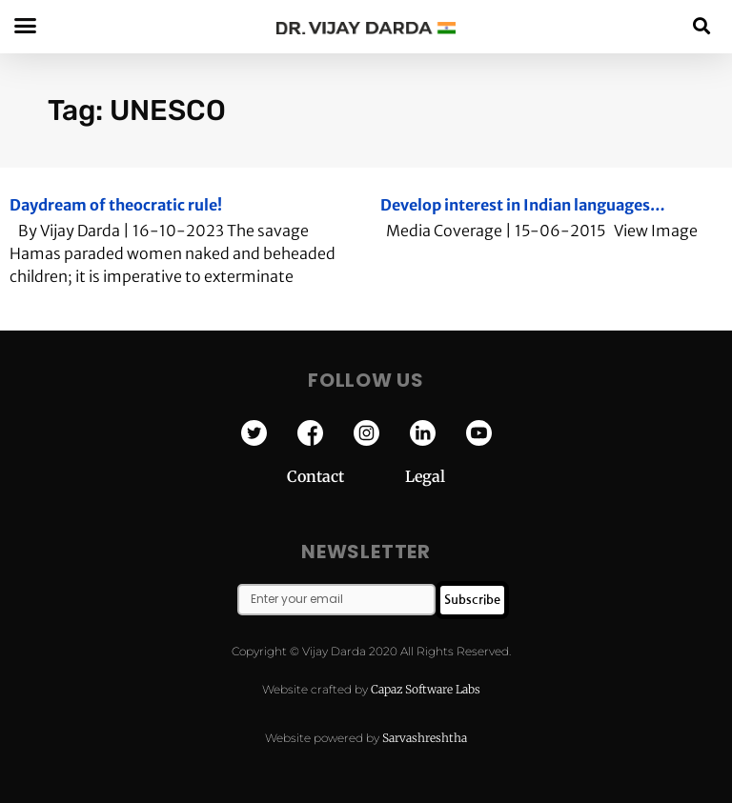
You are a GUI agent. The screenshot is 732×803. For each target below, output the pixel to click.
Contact (346, 476)
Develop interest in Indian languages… (522, 204)
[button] (702, 25)
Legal (425, 476)
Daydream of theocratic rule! (116, 204)
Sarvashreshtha (424, 738)
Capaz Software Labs (425, 689)
